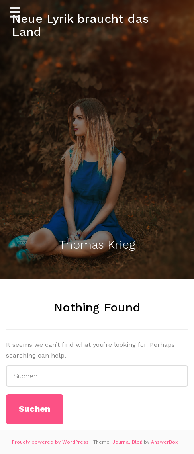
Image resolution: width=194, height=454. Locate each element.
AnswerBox (164, 442)
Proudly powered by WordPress (51, 442)
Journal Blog (128, 442)
